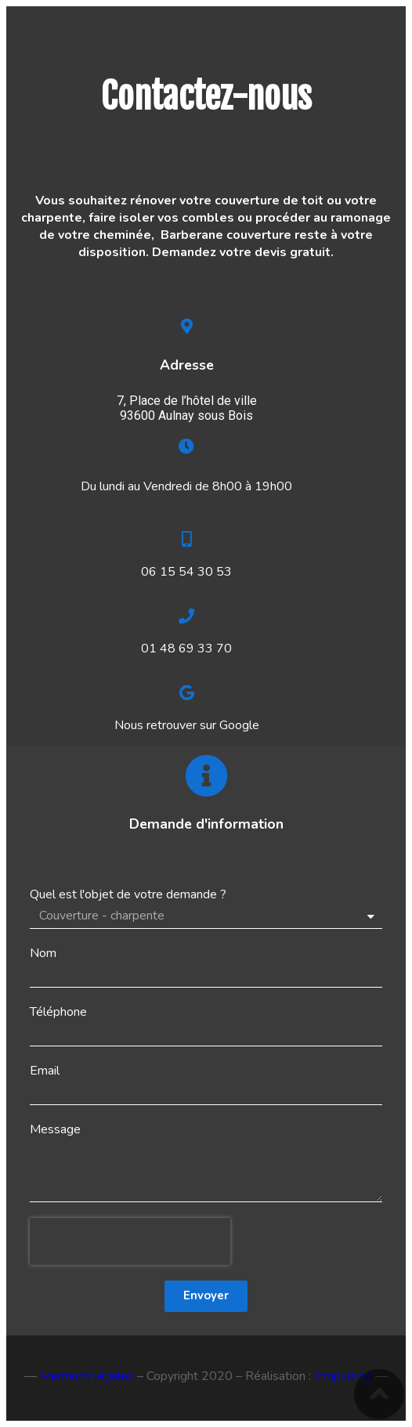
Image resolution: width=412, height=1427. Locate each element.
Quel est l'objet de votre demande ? (128, 894)
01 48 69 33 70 (186, 648)
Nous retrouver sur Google (186, 725)
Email (45, 1070)
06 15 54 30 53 (186, 571)
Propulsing (343, 1376)
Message (55, 1129)
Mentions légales (87, 1376)
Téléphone (58, 1012)
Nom (43, 953)
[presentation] (130, 1241)
